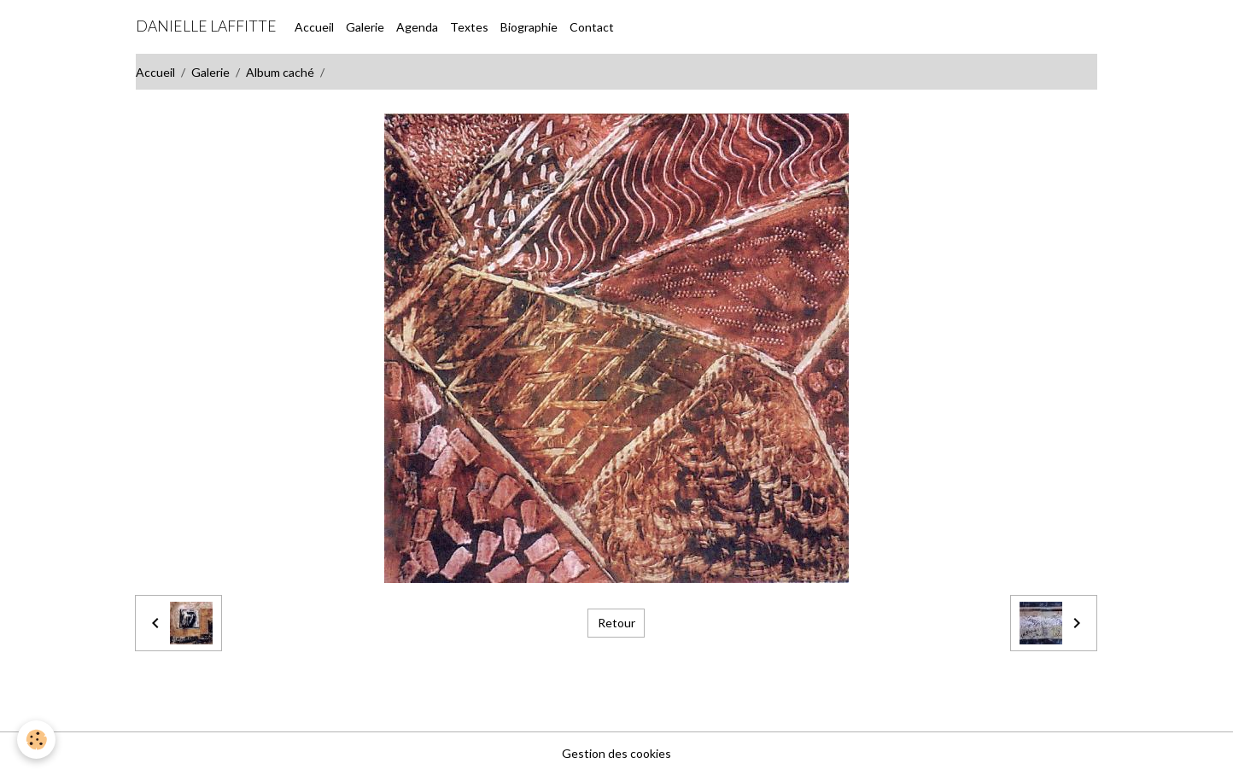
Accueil (314, 27)
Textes (469, 27)
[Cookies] (36, 739)
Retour (616, 622)
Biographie (529, 27)
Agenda (417, 27)
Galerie (365, 27)
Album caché (280, 72)
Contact (592, 27)
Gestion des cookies (616, 753)
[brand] (206, 26)
